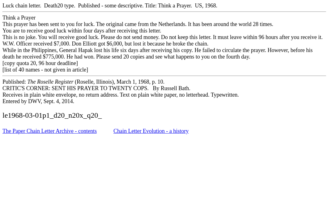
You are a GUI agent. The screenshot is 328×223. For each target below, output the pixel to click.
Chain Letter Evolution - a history (151, 131)
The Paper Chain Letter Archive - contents (49, 131)
